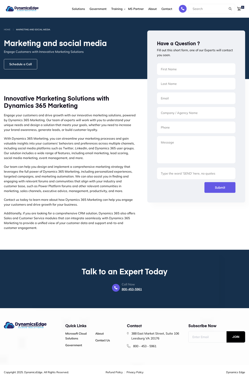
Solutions (76, 9)
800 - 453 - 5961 (145, 346)
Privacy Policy (135, 372)
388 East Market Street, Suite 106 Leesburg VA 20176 (156, 336)
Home (7, 29)
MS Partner (131, 9)
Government (94, 9)
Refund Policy (114, 372)
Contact (159, 9)
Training (112, 9)
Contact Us (102, 341)
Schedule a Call (21, 64)
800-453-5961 (132, 289)
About (146, 9)
